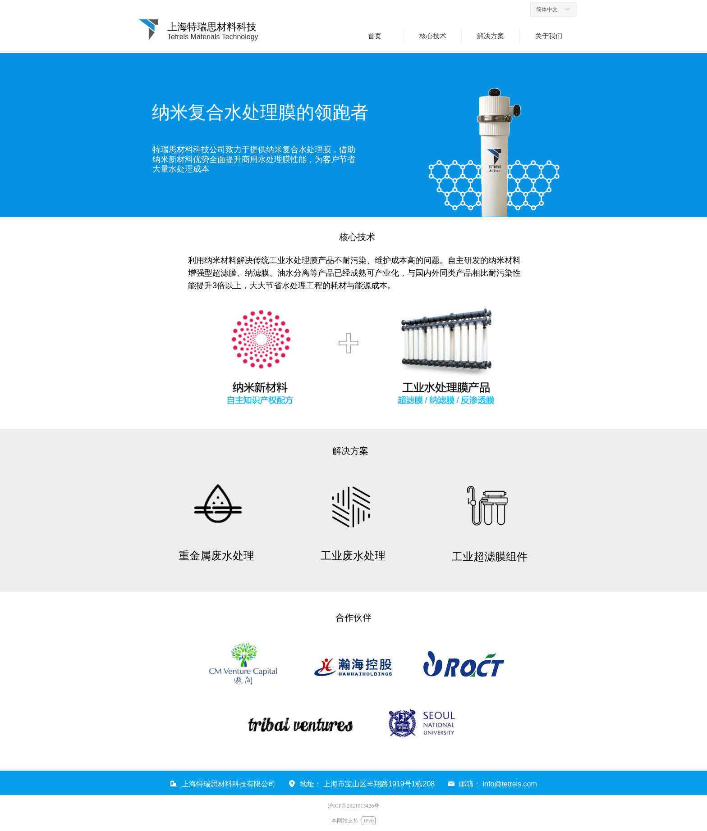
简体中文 (547, 9)
